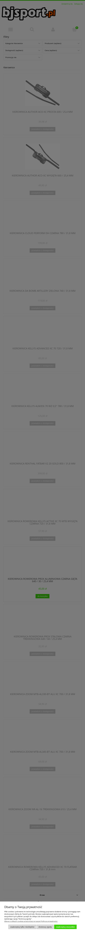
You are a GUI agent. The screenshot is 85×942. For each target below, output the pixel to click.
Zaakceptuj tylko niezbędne (22, 927)
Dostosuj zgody (45, 927)
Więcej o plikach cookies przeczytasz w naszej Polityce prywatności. (31, 921)
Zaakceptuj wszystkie (65, 927)
